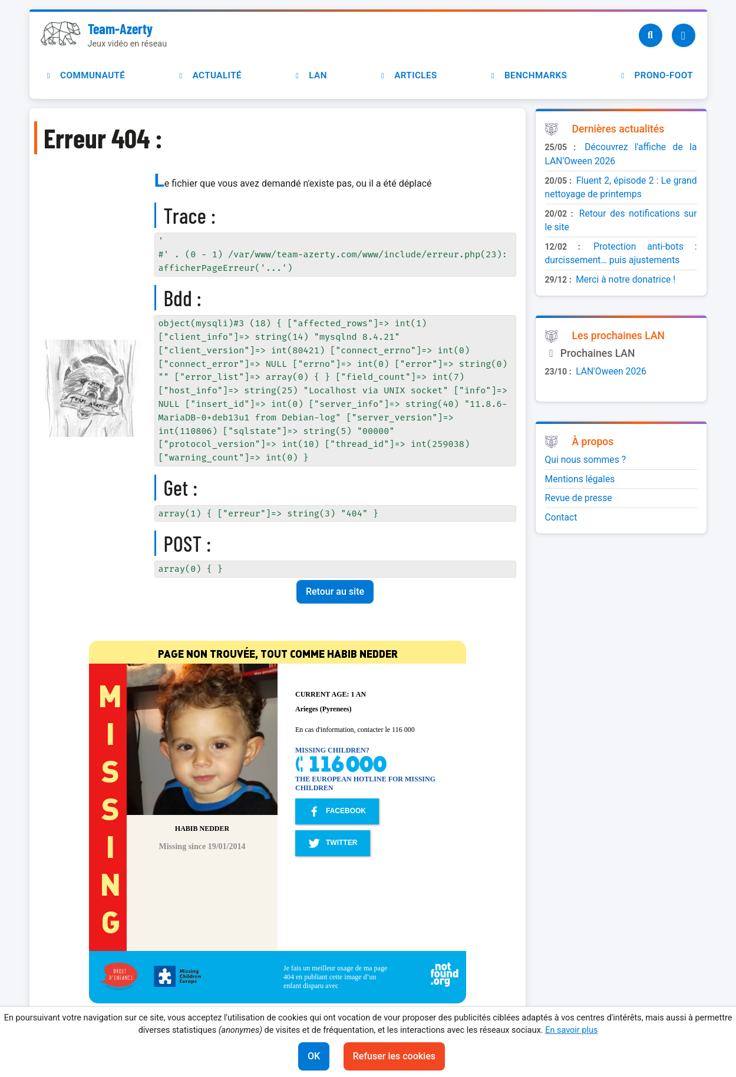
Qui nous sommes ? (585, 459)
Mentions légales (580, 479)
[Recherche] (650, 35)
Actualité (208, 75)
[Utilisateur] (683, 35)
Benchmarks (526, 75)
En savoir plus (571, 1030)
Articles (407, 75)
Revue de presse (578, 497)
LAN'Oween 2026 (611, 371)
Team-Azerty (120, 28)
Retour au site (335, 591)
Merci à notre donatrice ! (625, 279)
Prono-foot (655, 75)
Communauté (84, 75)
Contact (561, 517)
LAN (309, 75)
